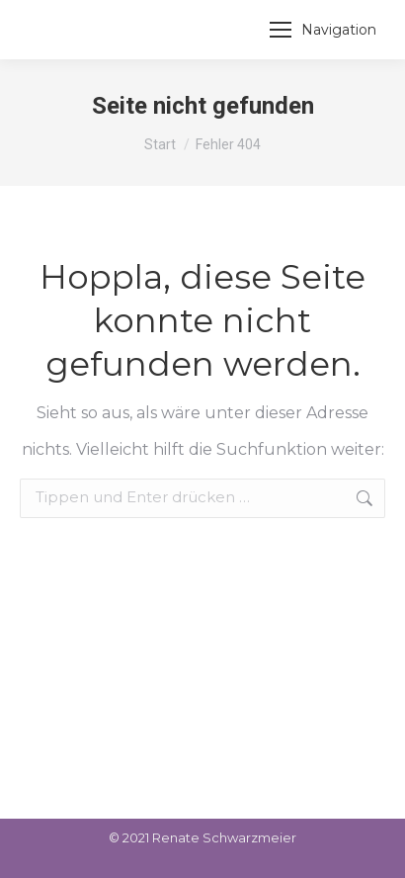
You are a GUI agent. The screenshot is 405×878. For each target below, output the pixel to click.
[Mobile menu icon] (323, 29)
